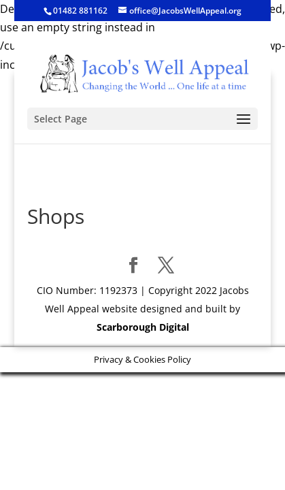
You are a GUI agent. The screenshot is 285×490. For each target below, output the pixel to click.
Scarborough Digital (143, 327)
